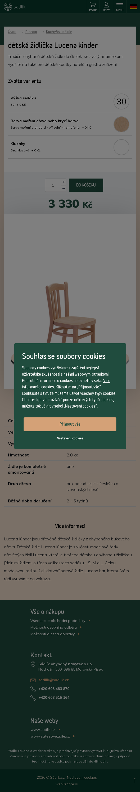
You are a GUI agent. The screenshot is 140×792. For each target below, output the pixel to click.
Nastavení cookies (70, 438)
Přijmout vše (70, 424)
